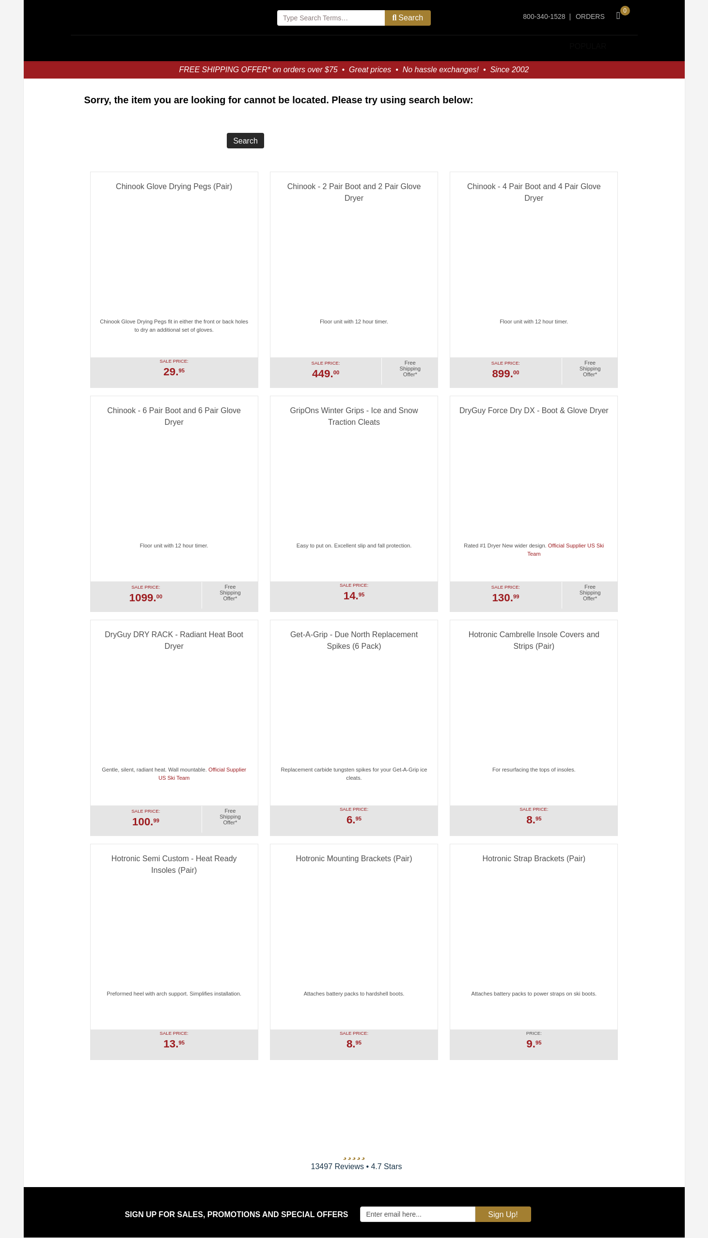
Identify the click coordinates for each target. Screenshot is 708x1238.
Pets (354, 46)
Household (104, 46)
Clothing (271, 46)
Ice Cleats (437, 46)
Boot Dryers (187, 46)
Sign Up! (503, 1215)
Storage (520, 46)
